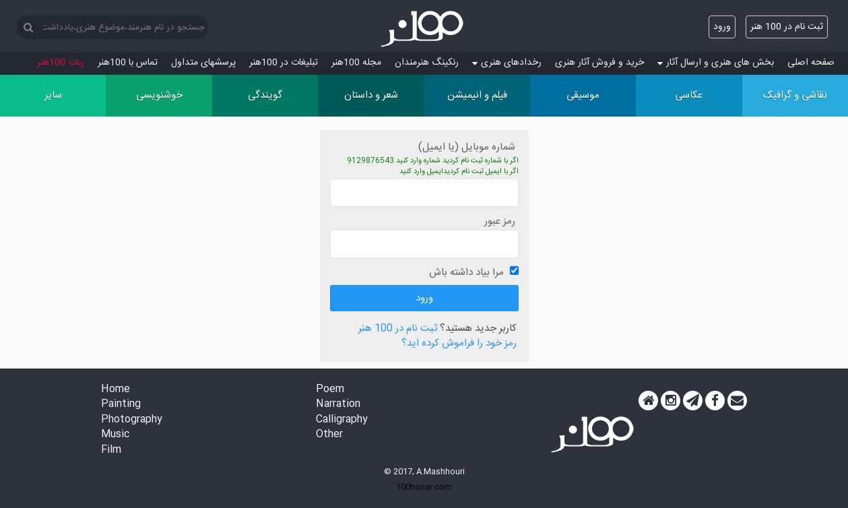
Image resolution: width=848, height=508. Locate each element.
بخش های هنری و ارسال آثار (715, 63)
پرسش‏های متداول (203, 63)
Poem (330, 390)
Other (329, 435)
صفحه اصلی (811, 63)
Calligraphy (342, 420)
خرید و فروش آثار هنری (599, 63)
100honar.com (424, 487)
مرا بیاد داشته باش (466, 272)
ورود (722, 27)
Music (115, 435)
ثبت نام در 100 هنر (786, 27)
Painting (121, 404)
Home (115, 390)
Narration (338, 404)
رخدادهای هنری (507, 63)
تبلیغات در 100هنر (283, 63)
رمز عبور (499, 221)
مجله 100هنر (356, 63)
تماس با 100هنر (128, 63)
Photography (131, 420)
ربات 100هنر (60, 63)
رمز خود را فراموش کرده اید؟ (459, 344)
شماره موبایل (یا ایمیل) (466, 147)
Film (111, 450)
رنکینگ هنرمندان (427, 63)
